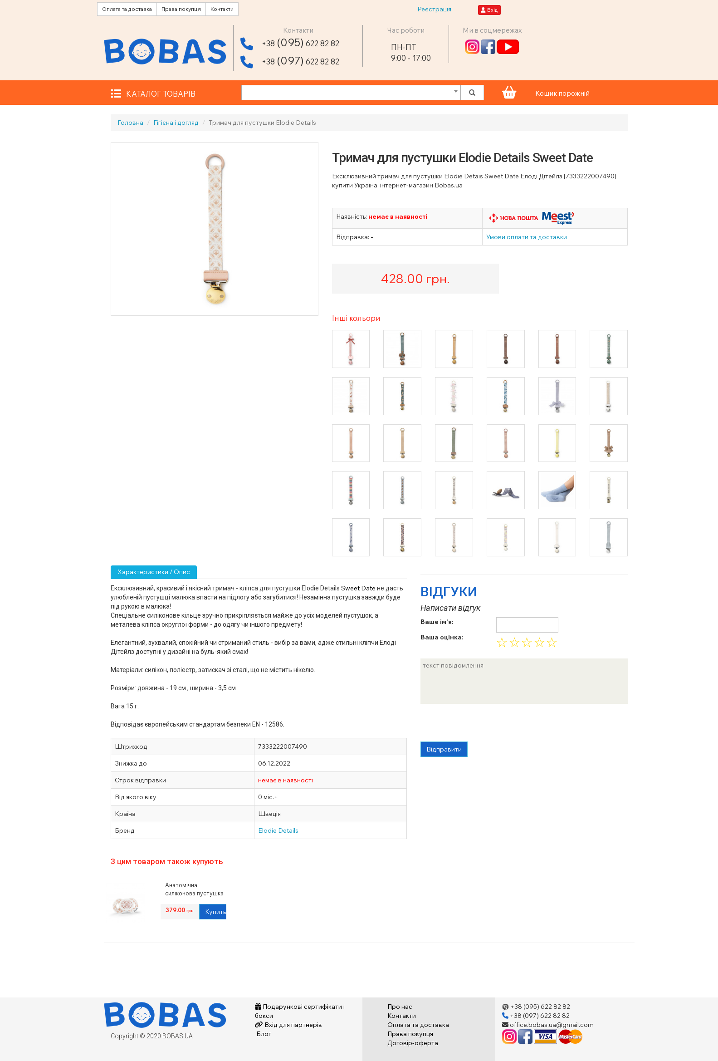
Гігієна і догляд (176, 122)
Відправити (444, 749)
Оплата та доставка (127, 8)
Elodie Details (278, 830)
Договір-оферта (412, 1043)
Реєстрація (434, 9)
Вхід (489, 9)
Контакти (222, 8)
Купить (215, 912)
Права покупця (181, 8)
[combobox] (351, 92)
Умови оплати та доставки (526, 237)
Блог (263, 1034)
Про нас (399, 1006)
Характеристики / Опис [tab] (153, 572)
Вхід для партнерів (288, 1025)
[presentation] (489, 724)
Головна (130, 122)
